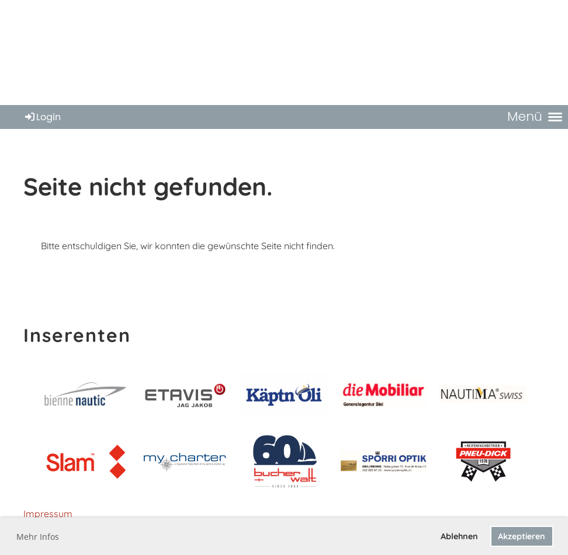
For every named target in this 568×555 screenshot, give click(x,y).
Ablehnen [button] (459, 536)
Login (42, 117)
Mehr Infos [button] (37, 536)
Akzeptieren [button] (521, 536)
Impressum (47, 513)
